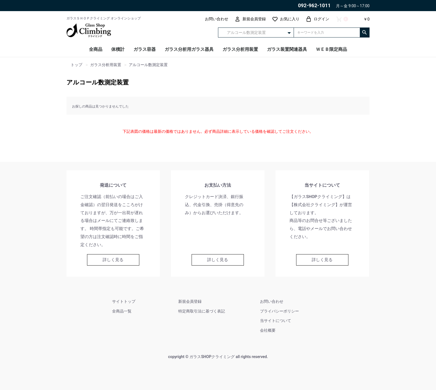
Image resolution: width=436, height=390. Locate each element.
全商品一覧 (122, 311)
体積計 (118, 49)
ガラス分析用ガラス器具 (189, 49)
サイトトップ (123, 301)
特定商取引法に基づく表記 (201, 311)
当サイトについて (275, 320)
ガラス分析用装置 (240, 49)
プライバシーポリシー (279, 311)
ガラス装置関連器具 (287, 49)
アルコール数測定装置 (97, 82)
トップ (76, 64)
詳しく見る (113, 259)
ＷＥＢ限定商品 (331, 49)
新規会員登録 (190, 301)
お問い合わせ (271, 301)
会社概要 (268, 330)
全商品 (95, 49)
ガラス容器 (144, 49)
